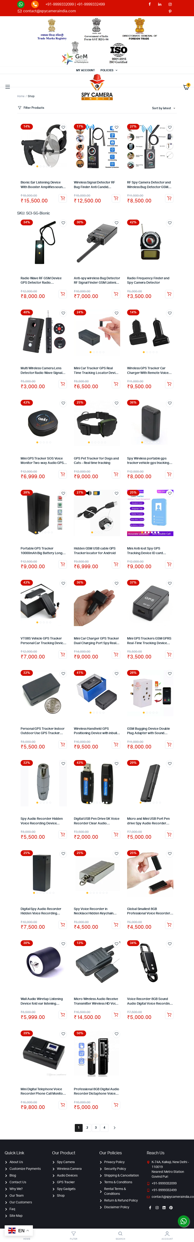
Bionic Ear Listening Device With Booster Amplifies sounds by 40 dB (43, 187)
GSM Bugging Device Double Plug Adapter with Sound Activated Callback (148, 733)
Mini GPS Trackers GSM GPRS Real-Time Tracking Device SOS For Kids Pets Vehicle (149, 643)
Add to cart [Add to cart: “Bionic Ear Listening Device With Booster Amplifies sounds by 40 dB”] (62, 198)
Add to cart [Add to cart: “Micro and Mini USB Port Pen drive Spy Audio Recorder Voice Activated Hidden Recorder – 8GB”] (169, 834)
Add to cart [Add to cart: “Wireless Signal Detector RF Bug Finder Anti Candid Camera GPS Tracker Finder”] (116, 198)
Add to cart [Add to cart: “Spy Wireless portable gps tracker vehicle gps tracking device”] (169, 474)
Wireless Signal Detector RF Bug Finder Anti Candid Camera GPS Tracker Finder (95, 187)
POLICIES (106, 70)
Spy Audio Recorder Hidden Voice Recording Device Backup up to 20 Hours (42, 823)
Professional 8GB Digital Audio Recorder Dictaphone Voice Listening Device (96, 1094)
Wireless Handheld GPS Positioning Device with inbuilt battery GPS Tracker (96, 733)
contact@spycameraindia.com (49, 11)
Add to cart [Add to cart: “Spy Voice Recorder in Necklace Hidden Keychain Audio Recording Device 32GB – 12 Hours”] (116, 924)
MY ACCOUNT (85, 70)
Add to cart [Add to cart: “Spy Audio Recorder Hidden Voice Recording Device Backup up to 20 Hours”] (62, 834)
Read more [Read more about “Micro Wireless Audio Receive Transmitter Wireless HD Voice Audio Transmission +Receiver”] (116, 1014)
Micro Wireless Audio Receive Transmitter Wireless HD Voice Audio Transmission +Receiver (96, 1003)
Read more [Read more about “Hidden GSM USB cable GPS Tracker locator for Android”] (116, 564)
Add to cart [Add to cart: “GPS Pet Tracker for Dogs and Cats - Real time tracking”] (116, 474)
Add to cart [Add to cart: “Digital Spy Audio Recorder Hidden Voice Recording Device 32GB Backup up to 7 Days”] (62, 924)
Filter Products (30, 108)
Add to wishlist (63, 127)
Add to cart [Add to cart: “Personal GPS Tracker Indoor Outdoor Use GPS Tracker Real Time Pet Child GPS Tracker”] (62, 744)
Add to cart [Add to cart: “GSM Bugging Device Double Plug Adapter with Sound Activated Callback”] (169, 744)
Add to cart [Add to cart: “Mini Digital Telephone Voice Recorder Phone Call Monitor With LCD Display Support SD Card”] (62, 1105)
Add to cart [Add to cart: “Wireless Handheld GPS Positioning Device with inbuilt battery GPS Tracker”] (116, 744)
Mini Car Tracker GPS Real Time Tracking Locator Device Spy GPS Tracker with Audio (96, 373)
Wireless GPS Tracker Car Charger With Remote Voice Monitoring (148, 373)
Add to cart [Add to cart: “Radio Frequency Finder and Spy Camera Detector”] (169, 294)
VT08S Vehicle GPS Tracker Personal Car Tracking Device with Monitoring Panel (43, 643)
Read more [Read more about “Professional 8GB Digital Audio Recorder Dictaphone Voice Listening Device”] (116, 1105)
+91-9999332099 (59, 4)
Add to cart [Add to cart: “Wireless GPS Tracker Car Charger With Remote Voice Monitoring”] (169, 384)
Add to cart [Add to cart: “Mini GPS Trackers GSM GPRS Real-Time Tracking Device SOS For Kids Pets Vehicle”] (169, 654)
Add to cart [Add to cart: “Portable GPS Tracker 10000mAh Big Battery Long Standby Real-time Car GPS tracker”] (62, 564)
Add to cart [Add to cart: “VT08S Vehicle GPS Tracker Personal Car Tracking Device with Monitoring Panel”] (62, 654)
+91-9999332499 (91, 4)
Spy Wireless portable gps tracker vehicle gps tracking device (148, 463)
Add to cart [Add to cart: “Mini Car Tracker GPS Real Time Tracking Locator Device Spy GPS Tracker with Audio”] (116, 384)
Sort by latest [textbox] (161, 108)
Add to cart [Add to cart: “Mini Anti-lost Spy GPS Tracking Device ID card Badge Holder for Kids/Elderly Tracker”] (169, 564)
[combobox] (163, 108)
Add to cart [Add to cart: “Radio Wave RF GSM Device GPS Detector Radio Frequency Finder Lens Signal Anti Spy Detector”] (62, 294)
